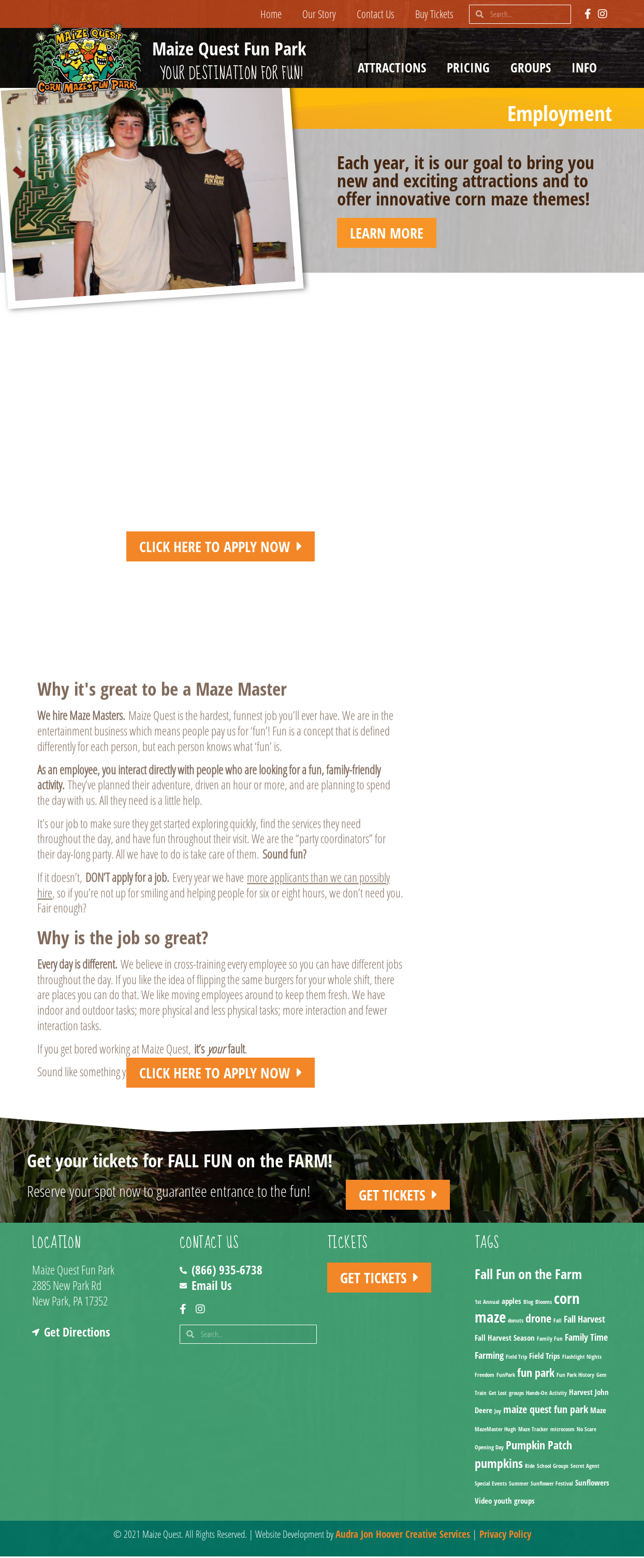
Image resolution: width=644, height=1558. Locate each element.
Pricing (471, 67)
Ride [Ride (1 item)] (530, 1467)
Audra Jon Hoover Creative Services (402, 1535)
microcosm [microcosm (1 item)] (562, 1430)
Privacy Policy (505, 1535)
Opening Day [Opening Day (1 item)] (489, 1448)
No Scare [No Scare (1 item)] (586, 1430)
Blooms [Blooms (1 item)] (543, 1303)
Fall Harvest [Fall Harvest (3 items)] (584, 1320)
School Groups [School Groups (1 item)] (552, 1467)
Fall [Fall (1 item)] (557, 1322)
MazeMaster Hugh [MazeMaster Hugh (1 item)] (495, 1430)
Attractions (394, 67)
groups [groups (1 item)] (516, 1394)
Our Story (319, 14)
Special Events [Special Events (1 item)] (491, 1485)
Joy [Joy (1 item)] (497, 1412)
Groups (533, 67)
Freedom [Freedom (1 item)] (484, 1376)
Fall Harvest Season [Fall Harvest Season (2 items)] (505, 1339)
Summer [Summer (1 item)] (519, 1485)
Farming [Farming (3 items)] (489, 1357)
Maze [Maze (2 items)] (598, 1411)
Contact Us (375, 14)
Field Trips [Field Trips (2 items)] (544, 1357)
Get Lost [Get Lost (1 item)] (498, 1394)
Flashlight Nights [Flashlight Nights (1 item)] (582, 1358)
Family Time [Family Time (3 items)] (586, 1338)
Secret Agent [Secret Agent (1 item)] (584, 1467)
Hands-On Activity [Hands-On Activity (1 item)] (546, 1394)
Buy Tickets (434, 14)
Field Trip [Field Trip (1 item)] (516, 1358)
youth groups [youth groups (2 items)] (514, 1502)
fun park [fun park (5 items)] (535, 1374)
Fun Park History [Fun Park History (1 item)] (575, 1376)
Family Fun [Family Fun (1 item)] (550, 1340)
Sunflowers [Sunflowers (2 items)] (592, 1484)
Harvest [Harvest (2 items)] (581, 1393)
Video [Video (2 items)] (483, 1502)
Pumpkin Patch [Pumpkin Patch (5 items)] (539, 1446)
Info (587, 67)
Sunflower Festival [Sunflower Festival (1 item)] (552, 1485)
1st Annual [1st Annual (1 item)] (487, 1303)
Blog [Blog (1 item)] (528, 1303)
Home (271, 14)
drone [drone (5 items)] (538, 1319)
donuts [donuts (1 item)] (515, 1322)
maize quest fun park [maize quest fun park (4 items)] (545, 1411)
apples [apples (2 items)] (511, 1302)
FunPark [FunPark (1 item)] (505, 1376)
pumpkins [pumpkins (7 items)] (499, 1464)
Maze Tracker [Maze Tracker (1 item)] (533, 1430)
